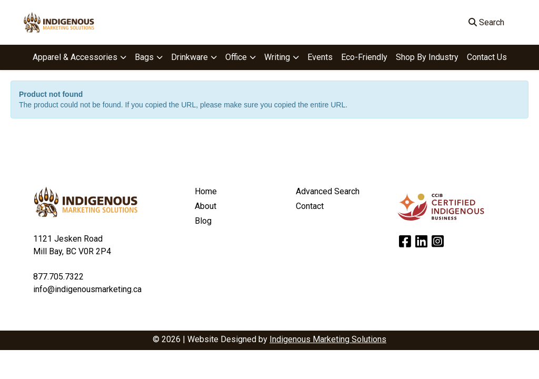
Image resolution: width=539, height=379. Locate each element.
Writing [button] (277, 57)
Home (206, 191)
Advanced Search (328, 191)
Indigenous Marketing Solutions (328, 339)
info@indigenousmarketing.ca (87, 289)
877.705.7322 (58, 277)
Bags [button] (144, 57)
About (205, 206)
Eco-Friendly (364, 57)
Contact (310, 206)
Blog (203, 221)
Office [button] (236, 57)
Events (320, 57)
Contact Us (487, 57)
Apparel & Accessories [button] (75, 57)
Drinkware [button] (189, 57)
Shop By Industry (427, 57)
